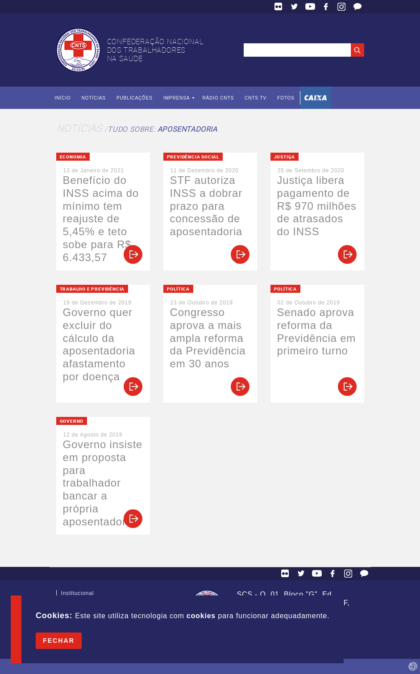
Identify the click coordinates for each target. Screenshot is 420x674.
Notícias (93, 98)
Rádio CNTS (218, 98)
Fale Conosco (357, 6)
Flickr (278, 6)
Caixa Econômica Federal (315, 98)
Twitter (294, 6)
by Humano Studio (412, 666)
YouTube (310, 6)
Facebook (326, 6)
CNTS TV (255, 98)
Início (63, 98)
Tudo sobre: (162, 129)
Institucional (77, 595)
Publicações (134, 98)
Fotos (286, 98)
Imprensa (176, 98)
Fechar (59, 640)
